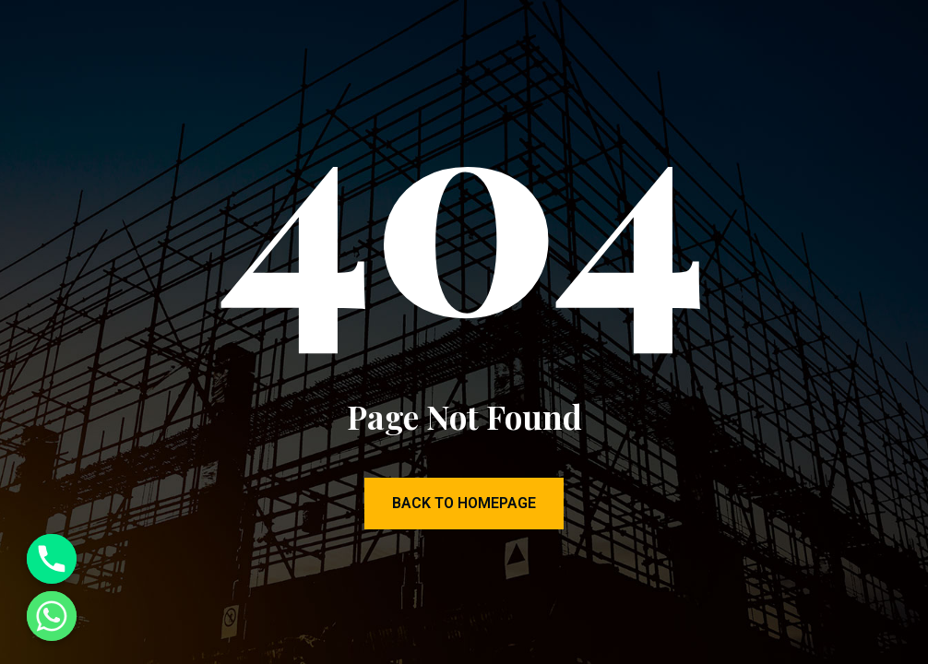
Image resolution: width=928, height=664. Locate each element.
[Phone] (52, 559)
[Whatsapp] (52, 616)
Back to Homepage (464, 503)
